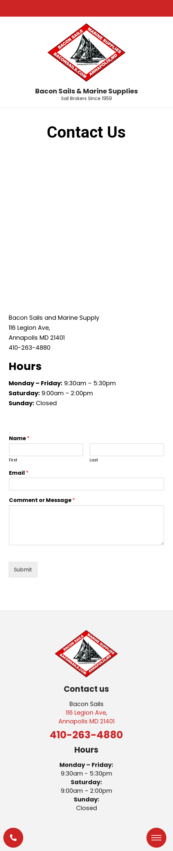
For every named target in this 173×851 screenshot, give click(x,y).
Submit (23, 569)
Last (94, 460)
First (13, 460)
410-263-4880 (86, 735)
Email (19, 473)
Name (19, 438)
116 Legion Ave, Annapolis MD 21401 (86, 716)
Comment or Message (42, 500)
